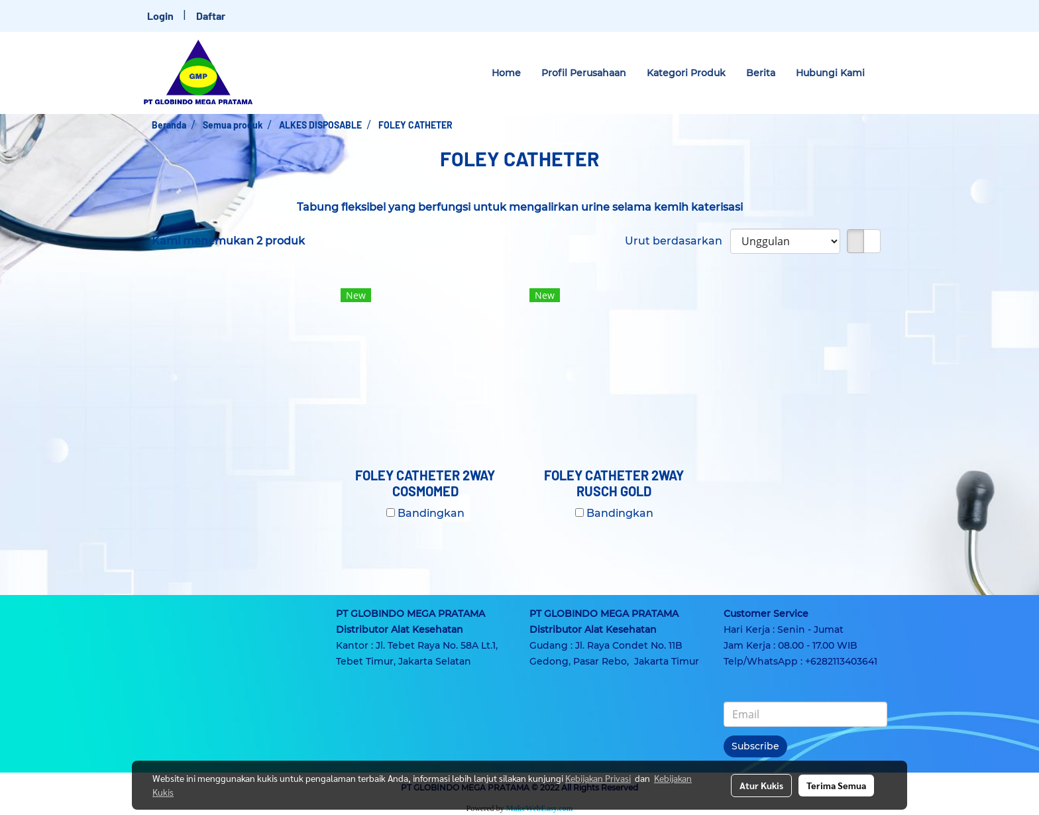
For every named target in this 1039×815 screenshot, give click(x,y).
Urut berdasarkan (677, 241)
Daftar (210, 15)
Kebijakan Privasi (598, 778)
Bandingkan (431, 513)
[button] (886, 73)
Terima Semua (836, 785)
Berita (760, 73)
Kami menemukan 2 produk (228, 241)
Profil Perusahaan (583, 73)
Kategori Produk (686, 73)
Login (160, 15)
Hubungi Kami (830, 73)
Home (506, 73)
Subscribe (755, 746)
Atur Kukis (761, 785)
